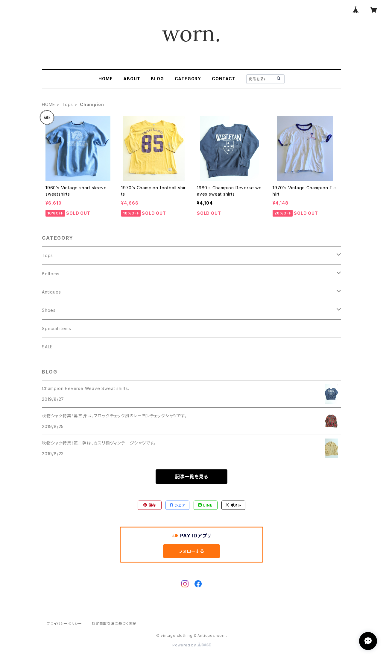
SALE (47, 346)
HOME (105, 78)
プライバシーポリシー (64, 623)
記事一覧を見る (191, 477)
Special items (56, 328)
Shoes (49, 310)
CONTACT (223, 78)
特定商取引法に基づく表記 (114, 623)
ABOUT (131, 78)
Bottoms (51, 273)
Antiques (51, 291)
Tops (67, 104)
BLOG (157, 78)
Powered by (191, 645)
